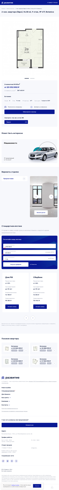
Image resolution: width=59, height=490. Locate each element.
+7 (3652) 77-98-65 (52, 2)
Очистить (34, 264)
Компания (5, 401)
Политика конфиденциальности (10, 408)
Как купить (5, 397)
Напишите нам (29, 425)
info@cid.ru (34, 448)
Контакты (5, 405)
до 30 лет (28, 258)
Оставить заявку (12, 306)
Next (51, 197)
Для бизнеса (6, 394)
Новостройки (6, 387)
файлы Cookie (15, 485)
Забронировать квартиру (29, 112)
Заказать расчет (41, 212)
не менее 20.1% (28, 252)
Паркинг (16, 122)
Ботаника (7, 96)
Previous (36, 197)
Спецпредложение (8, 391)
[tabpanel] (29, 48)
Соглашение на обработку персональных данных (14, 411)
